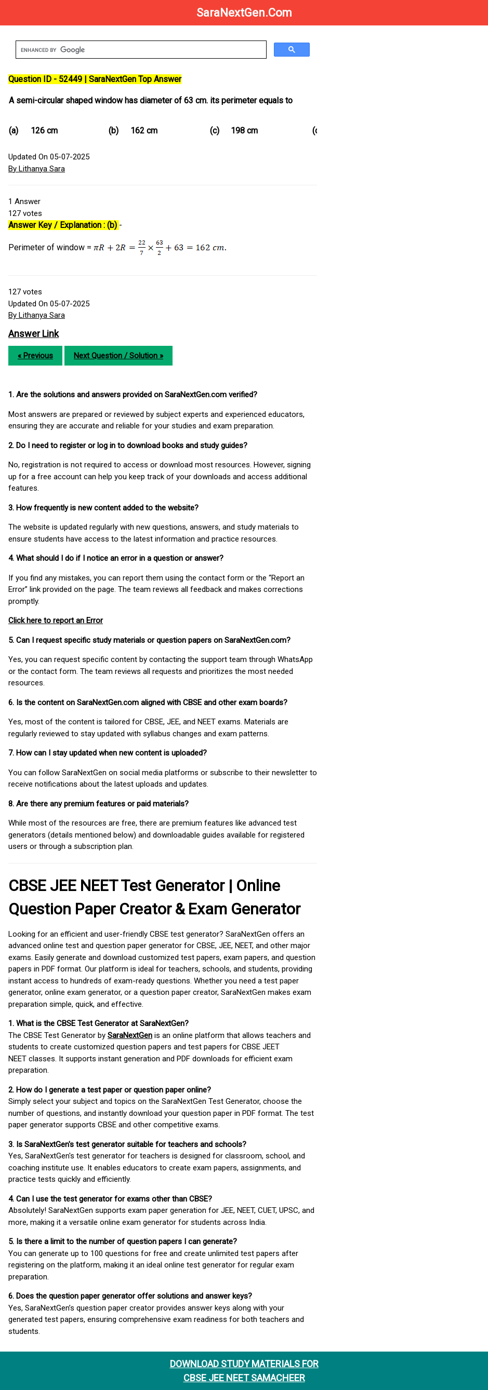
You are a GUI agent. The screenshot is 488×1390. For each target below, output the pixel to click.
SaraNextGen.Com (244, 12)
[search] (140, 50)
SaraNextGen (130, 1035)
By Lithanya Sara (36, 168)
